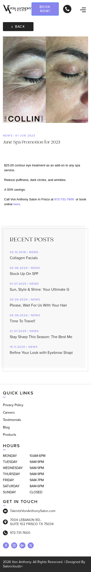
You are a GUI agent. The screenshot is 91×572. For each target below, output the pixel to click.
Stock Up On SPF (45, 270)
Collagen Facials (45, 255)
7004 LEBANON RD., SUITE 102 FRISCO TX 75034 (28, 522)
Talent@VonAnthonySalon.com (29, 511)
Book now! (45, 9)
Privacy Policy (13, 405)
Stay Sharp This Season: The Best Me (45, 334)
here (16, 204)
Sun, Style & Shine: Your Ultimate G (45, 286)
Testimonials (12, 419)
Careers (9, 412)
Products (9, 434)
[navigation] (83, 9)
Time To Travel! (45, 318)
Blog (6, 427)
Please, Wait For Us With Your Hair (45, 302)
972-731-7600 (64, 199)
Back (18, 26)
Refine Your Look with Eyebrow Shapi (45, 349)
